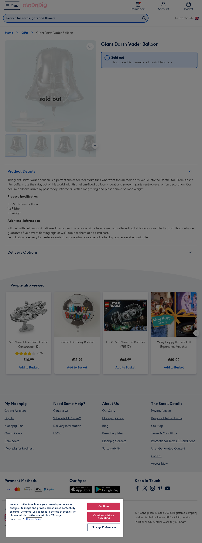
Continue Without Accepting (103, 516)
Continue (103, 506)
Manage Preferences (104, 527)
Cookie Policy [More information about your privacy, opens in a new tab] (34, 519)
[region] (64, 517)
